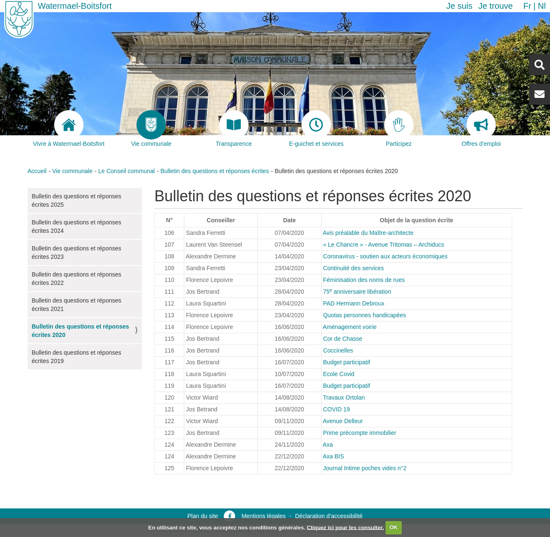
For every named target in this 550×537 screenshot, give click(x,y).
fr (527, 6)
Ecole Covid (338, 374)
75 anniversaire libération (357, 291)
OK (394, 527)
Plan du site (202, 516)
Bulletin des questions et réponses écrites (214, 171)
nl (542, 6)
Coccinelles (338, 350)
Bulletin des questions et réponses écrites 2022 (76, 278)
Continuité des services (353, 268)
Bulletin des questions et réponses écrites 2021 (76, 304)
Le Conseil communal (126, 171)
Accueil (37, 171)
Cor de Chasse (342, 338)
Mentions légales (263, 516)
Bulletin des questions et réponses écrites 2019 (76, 356)
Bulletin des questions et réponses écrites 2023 (76, 252)
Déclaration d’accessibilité (329, 516)
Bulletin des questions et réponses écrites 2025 (76, 200)
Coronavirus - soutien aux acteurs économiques (385, 256)
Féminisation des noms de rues (364, 279)
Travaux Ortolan (344, 397)
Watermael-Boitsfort (75, 6)
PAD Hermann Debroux (353, 303)
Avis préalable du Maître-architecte (368, 232)
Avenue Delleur (343, 421)
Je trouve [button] (495, 6)
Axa (328, 444)
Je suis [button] (459, 6)
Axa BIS (333, 456)
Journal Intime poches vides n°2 (364, 468)
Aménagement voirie (350, 327)
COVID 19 (336, 409)
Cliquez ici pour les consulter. (345, 527)
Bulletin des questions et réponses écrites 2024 (76, 226)
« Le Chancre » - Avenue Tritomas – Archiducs (383, 244)
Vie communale (72, 171)
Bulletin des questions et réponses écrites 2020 (80, 330)
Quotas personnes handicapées (364, 315)
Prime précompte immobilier (359, 432)
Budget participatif (346, 362)
